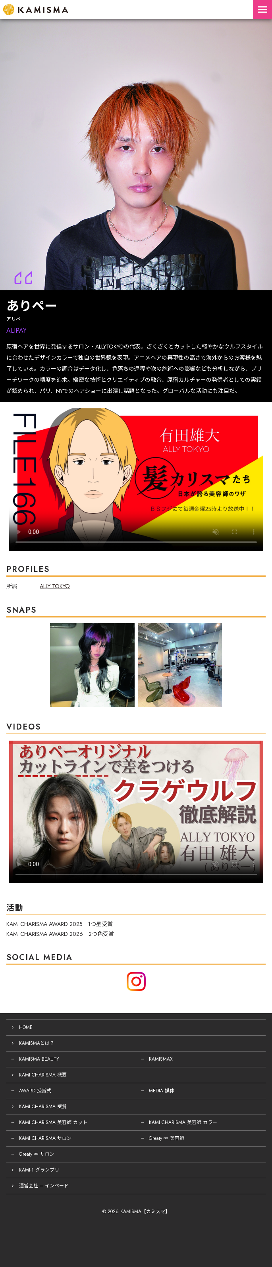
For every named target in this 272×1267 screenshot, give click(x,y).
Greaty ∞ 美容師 (166, 1138)
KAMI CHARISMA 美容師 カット (53, 1122)
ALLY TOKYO (55, 586)
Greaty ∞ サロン (36, 1154)
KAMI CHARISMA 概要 (43, 1074)
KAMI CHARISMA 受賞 (43, 1106)
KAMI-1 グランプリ (39, 1170)
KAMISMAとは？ (36, 1043)
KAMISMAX (161, 1059)
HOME (26, 1027)
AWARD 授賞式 (35, 1090)
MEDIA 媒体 (161, 1090)
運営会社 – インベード (44, 1185)
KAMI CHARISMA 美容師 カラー (183, 1122)
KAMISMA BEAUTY (39, 1059)
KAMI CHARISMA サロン (45, 1138)
